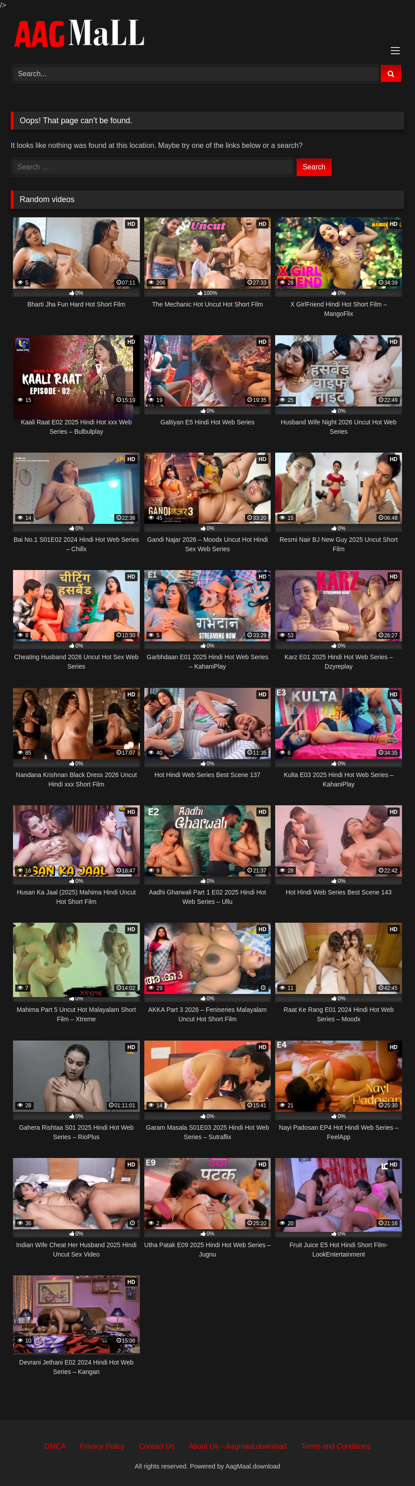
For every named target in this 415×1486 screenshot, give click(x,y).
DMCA (54, 1446)
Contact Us (156, 1446)
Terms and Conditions (336, 1446)
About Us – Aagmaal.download (238, 1446)
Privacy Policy (102, 1446)
